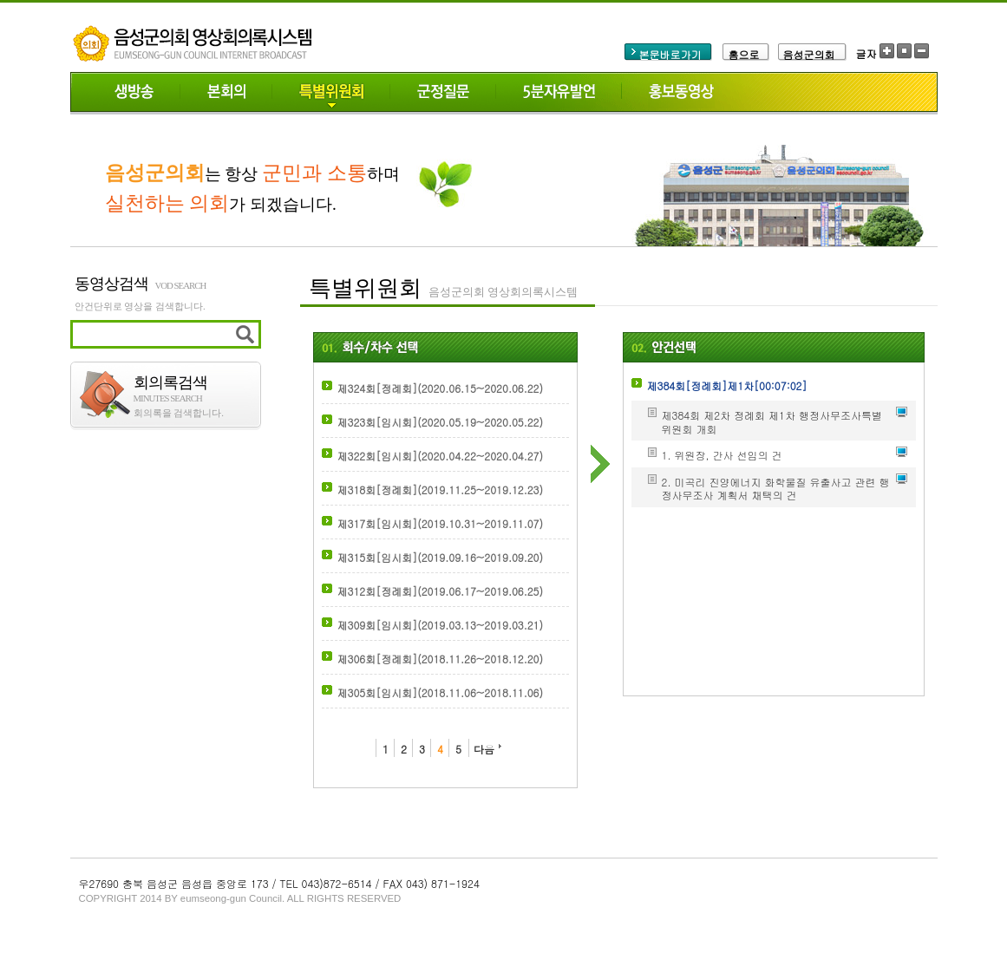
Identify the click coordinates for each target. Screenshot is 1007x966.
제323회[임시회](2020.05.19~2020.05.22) (440, 421)
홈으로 (744, 54)
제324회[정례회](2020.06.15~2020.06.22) (440, 388)
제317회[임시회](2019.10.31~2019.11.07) (440, 523)
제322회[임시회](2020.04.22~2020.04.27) (440, 455)
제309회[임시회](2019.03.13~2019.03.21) (440, 624)
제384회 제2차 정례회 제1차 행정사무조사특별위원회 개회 (772, 422)
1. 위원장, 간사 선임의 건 (722, 454)
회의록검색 (197, 388)
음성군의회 (809, 54)
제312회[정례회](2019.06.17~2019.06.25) (440, 591)
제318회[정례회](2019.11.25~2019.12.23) (440, 489)
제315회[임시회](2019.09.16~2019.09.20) (440, 557)
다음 (484, 748)
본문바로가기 (670, 54)
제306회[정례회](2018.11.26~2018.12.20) (440, 658)
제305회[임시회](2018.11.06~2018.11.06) (440, 692)
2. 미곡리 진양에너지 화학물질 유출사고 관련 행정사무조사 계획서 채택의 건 (776, 488)
